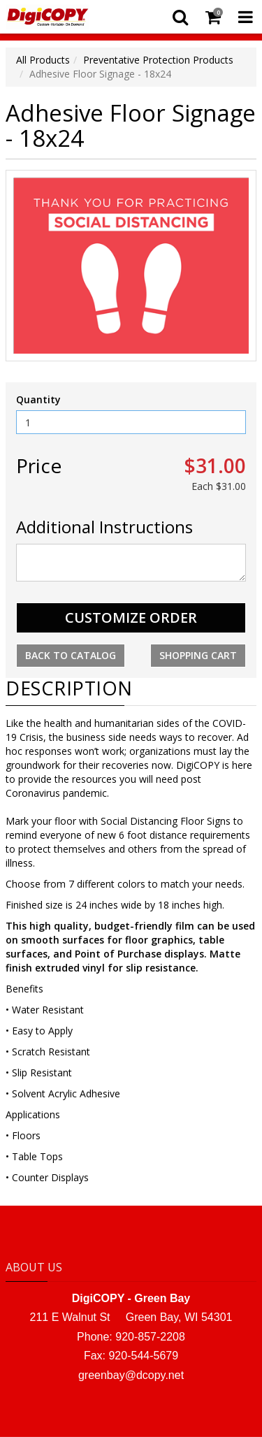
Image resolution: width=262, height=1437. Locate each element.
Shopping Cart (198, 655)
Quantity (38, 399)
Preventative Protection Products (158, 59)
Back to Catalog (70, 655)
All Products (43, 59)
